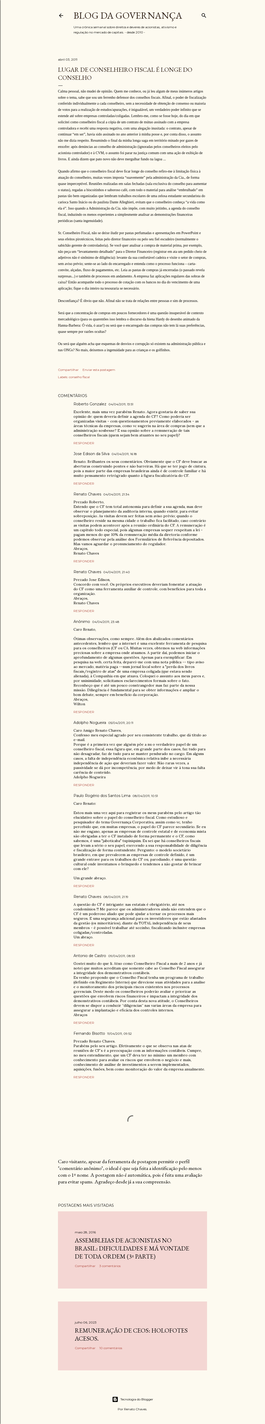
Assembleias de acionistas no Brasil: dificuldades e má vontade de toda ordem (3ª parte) (132, 1248)
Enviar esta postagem (99, 370)
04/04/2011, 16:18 (124, 454)
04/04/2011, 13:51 (120, 404)
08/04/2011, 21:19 (115, 897)
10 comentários (110, 1348)
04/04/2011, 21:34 (116, 494)
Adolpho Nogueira (89, 722)
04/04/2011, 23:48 (105, 622)
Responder (83, 443)
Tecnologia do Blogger (132, 1399)
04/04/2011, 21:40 (116, 572)
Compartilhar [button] (68, 370)
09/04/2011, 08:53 (121, 956)
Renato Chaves (87, 494)
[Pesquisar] (204, 14)
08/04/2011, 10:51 (145, 796)
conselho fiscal (79, 377)
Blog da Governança (127, 15)
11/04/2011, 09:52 (119, 1033)
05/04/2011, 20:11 (120, 723)
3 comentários (110, 1266)
